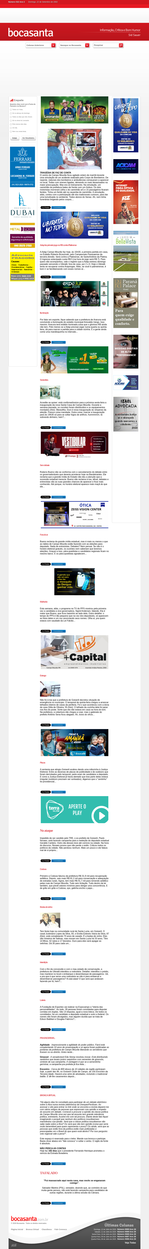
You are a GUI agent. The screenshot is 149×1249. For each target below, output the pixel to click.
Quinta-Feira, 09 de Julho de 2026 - (113, 1237)
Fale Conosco (60, 1229)
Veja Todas (130, 1243)
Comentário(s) (58, 207)
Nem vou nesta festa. (19, 131)
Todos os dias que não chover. (22, 117)
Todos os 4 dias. (17, 109)
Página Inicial (17, 1229)
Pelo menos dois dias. (19, 124)
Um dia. (15, 128)
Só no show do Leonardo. (20, 120)
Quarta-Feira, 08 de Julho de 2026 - (113, 1239)
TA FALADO (48, 1173)
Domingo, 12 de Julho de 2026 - (115, 1229)
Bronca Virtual (32, 1229)
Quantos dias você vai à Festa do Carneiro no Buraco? (23, 105)
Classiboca (47, 1229)
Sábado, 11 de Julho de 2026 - (115, 1232)
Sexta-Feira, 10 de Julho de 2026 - (114, 1234)
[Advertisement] (74, 76)
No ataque (46, 830)
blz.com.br (14, 1245)
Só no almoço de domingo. (21, 113)
